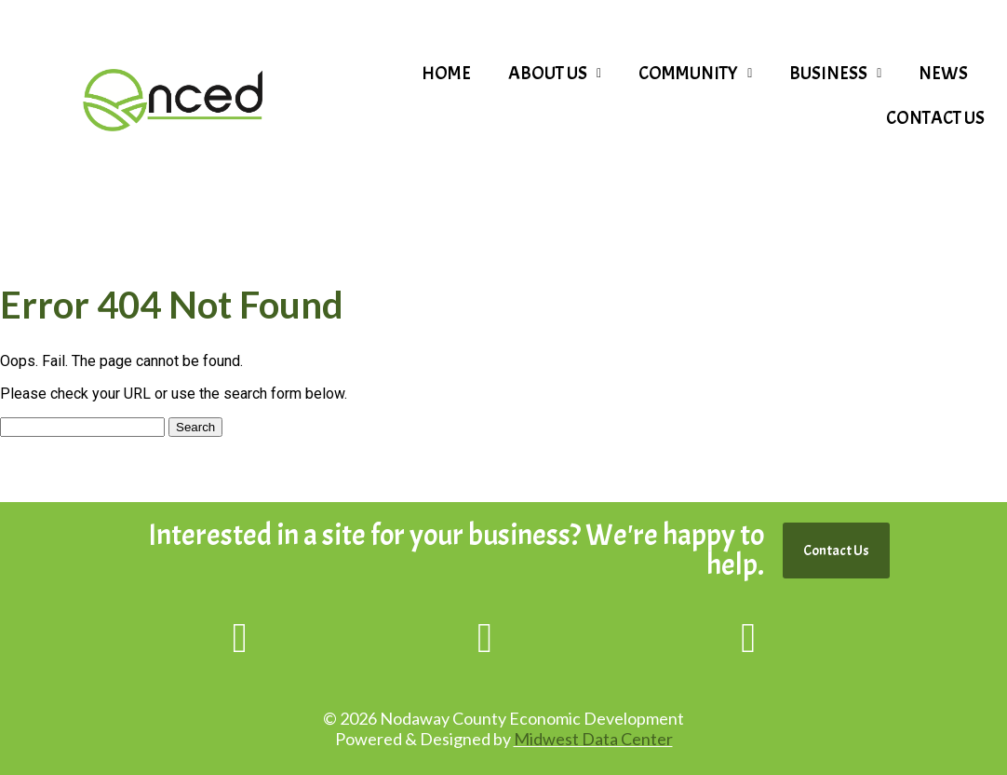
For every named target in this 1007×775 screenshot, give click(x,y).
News (943, 73)
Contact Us (935, 117)
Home (446, 73)
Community (695, 73)
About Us (554, 73)
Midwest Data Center (593, 738)
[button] (554, 73)
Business (835, 73)
